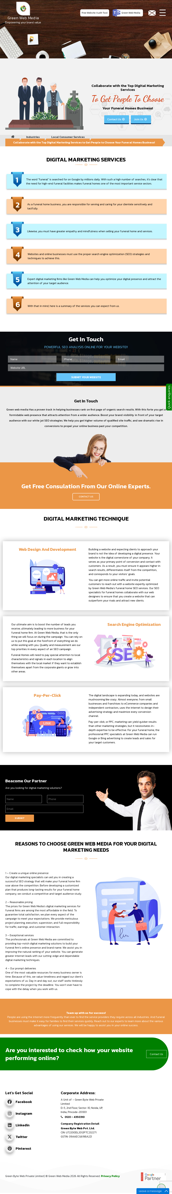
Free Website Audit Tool (95, 13)
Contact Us (116, 119)
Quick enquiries (168, 397)
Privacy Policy (110, 1176)
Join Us (140, 119)
